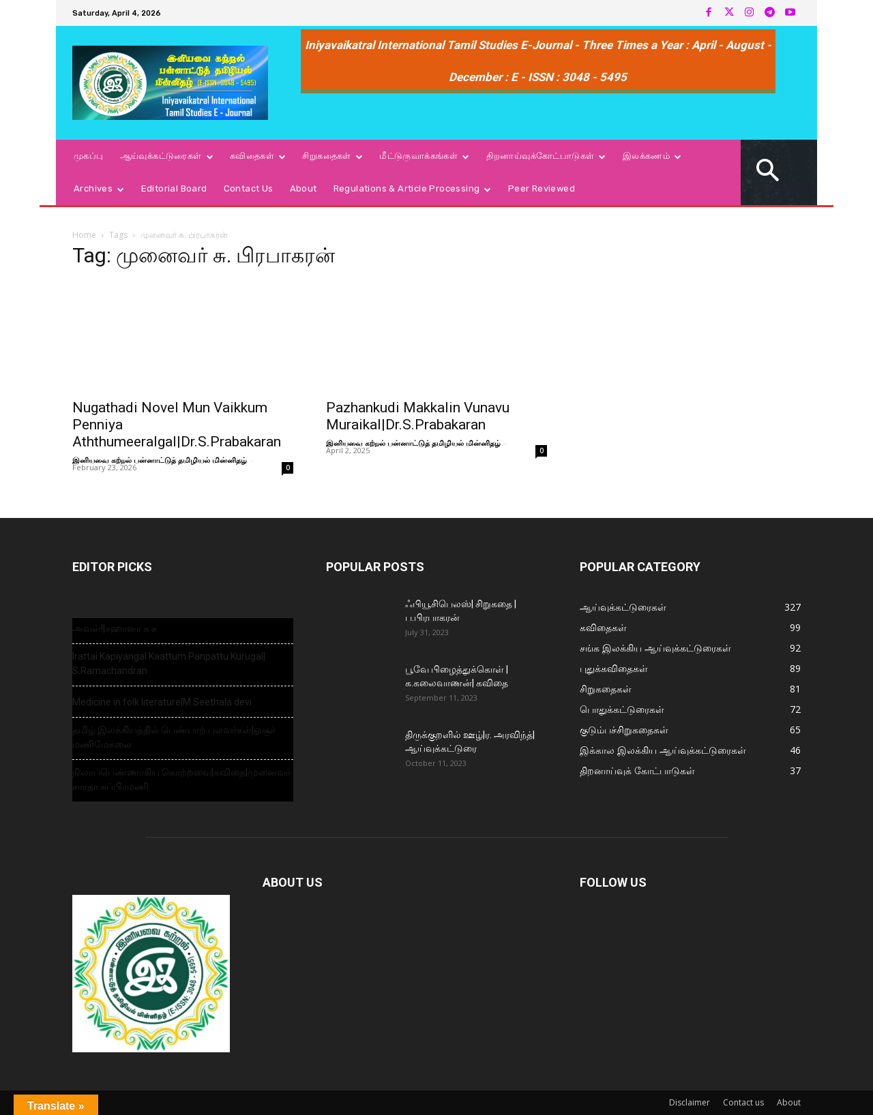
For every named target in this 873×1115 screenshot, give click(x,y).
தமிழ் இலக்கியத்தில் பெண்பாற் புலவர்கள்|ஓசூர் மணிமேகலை (174, 737)
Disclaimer (689, 1102)
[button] (768, 172)
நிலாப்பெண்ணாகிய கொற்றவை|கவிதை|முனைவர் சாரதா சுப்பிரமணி (181, 779)
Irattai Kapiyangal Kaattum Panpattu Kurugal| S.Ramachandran (168, 663)
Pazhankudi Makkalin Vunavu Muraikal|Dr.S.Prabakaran (417, 416)
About (789, 1102)
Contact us (743, 1102)
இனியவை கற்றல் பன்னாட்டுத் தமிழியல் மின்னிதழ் (159, 460)
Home (84, 235)
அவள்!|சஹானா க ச (114, 628)
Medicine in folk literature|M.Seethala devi (162, 702)
